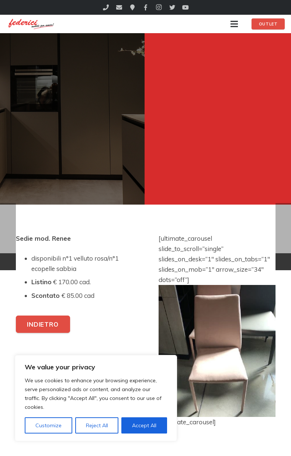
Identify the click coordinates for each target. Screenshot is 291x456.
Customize (48, 425)
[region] (96, 398)
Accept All (144, 425)
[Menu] (234, 24)
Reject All (97, 425)
